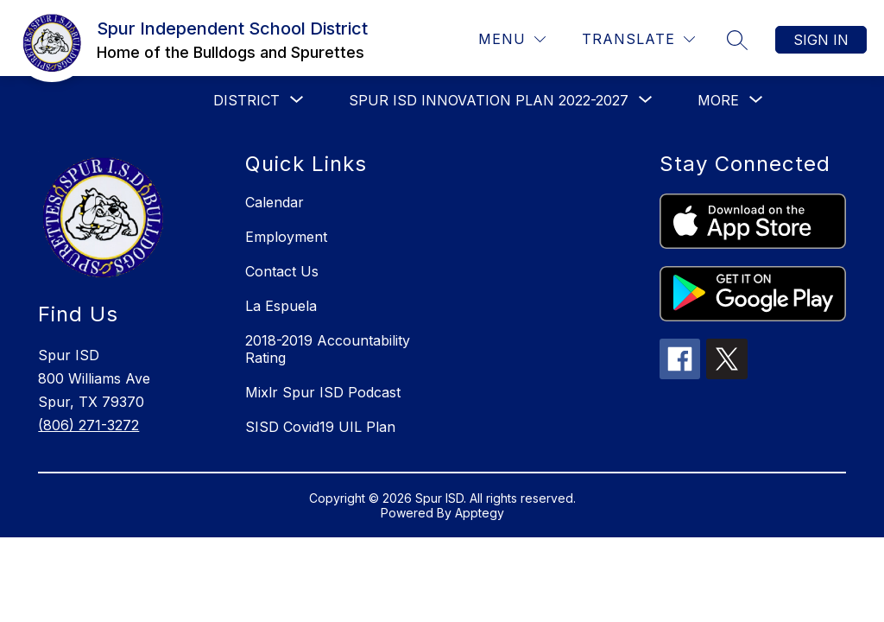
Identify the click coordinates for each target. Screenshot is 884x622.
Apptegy (479, 512)
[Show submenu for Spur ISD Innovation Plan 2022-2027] (488, 100)
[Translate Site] (638, 39)
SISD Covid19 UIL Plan (320, 426)
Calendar (274, 202)
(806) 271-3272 (88, 425)
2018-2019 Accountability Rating (327, 349)
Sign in (821, 39)
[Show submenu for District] (246, 100)
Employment (286, 236)
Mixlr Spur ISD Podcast (323, 392)
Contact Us (282, 271)
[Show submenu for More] (718, 100)
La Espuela (281, 305)
